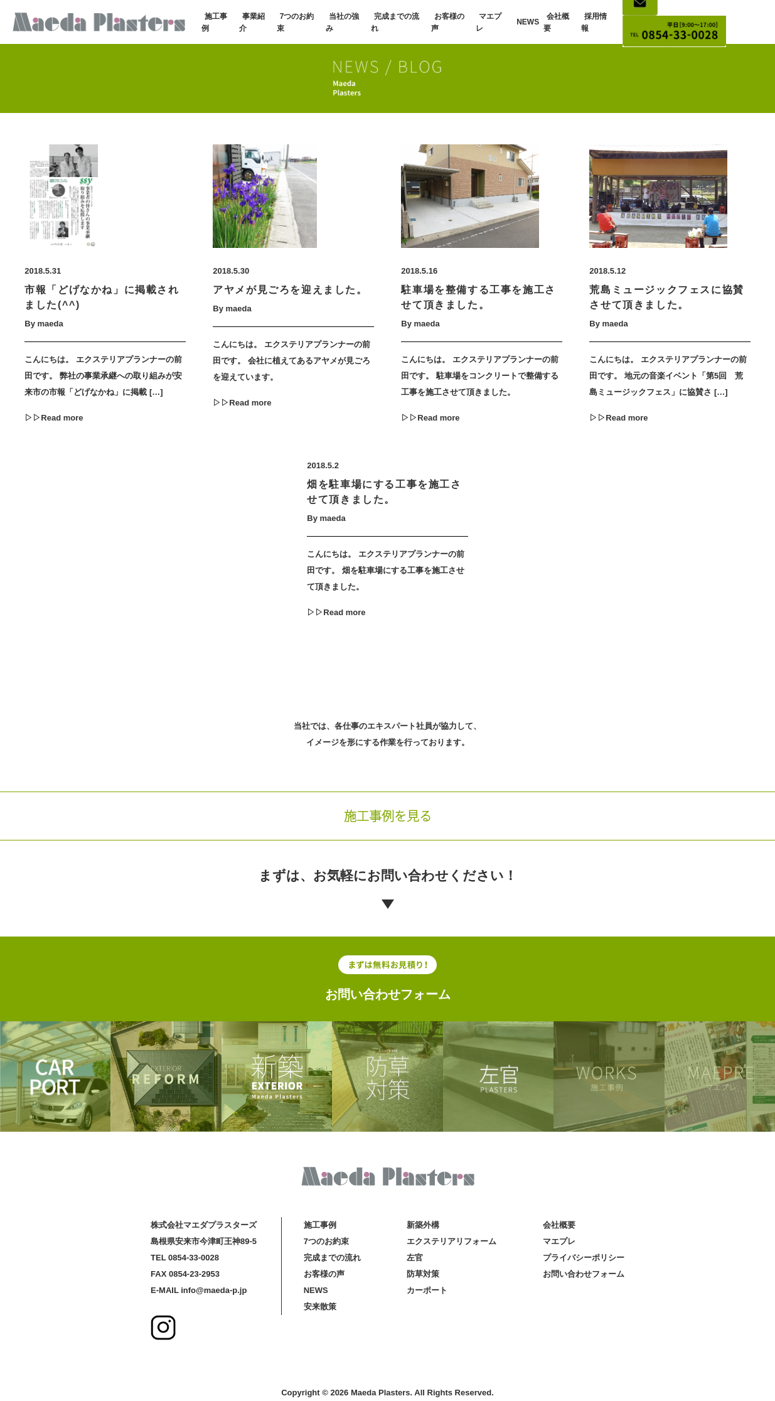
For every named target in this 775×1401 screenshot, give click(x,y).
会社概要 (559, 1225)
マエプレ (559, 1241)
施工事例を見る (388, 816)
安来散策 (320, 1306)
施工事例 (320, 1225)
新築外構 (423, 1225)
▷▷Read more (53, 417)
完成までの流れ (332, 1257)
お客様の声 (324, 1274)
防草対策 (423, 1274)
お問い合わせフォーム (388, 994)
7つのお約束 (326, 1241)
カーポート (427, 1290)
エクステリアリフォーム (451, 1241)
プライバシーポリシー (583, 1257)
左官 (415, 1257)
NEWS (527, 22)
